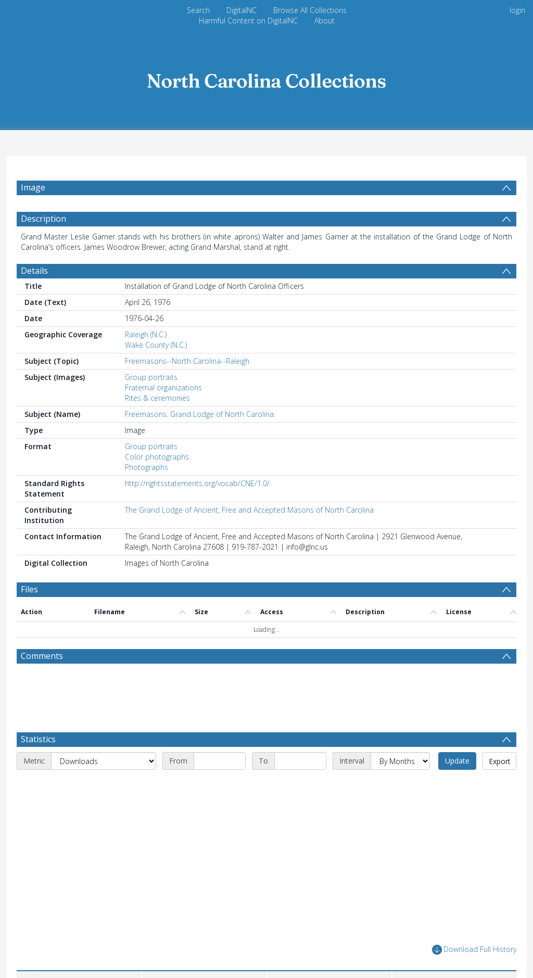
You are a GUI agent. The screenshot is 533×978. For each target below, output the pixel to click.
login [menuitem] (517, 10)
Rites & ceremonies (157, 398)
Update (457, 761)
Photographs (146, 467)
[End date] (300, 761)
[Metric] (103, 761)
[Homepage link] (266, 78)
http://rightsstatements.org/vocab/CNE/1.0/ (197, 483)
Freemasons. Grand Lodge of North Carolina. (200, 414)
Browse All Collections (310, 10)
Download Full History (474, 949)
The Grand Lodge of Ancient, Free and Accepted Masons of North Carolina (249, 510)
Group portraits (151, 377)
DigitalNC (241, 10)
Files (29, 589)
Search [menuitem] (198, 10)
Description (43, 218)
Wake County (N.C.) (156, 345)
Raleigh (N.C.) (146, 334)
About (324, 21)
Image (33, 187)
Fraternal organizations (163, 387)
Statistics (38, 739)
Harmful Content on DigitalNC (248, 21)
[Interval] (400, 761)
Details (34, 270)
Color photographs (157, 457)
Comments (42, 656)
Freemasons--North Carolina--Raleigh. (188, 361)
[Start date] (220, 761)
